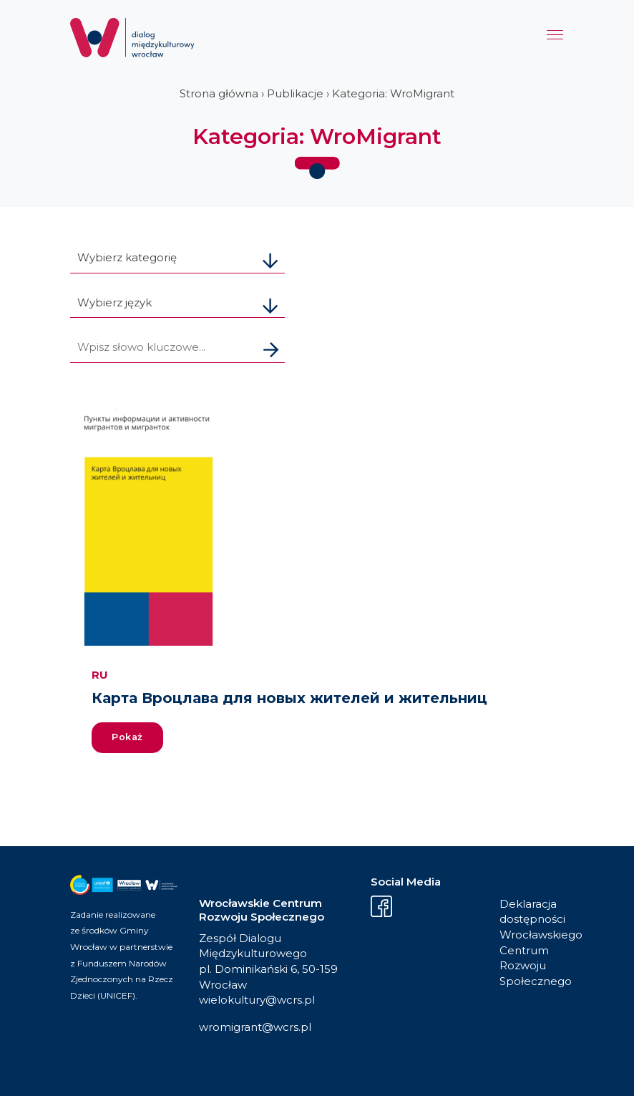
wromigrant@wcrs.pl (255, 1027)
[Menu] (555, 38)
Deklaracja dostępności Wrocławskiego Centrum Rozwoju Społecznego (531, 942)
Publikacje (295, 93)
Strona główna (219, 93)
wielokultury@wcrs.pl (257, 1000)
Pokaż (127, 737)
